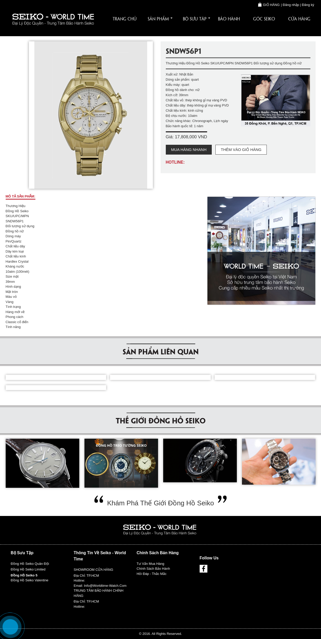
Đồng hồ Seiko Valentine (30, 580)
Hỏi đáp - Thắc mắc (152, 574)
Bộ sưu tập (196, 18)
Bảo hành (229, 18)
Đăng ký (308, 5)
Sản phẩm (160, 18)
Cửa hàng (299, 18)
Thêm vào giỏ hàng (241, 149)
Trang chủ (125, 18)
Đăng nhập (291, 5)
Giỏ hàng (269, 5)
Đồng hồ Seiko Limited (28, 569)
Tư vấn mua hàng (150, 564)
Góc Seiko (264, 18)
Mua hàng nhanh (189, 149)
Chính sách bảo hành (153, 568)
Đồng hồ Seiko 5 (24, 575)
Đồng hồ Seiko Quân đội (30, 564)
